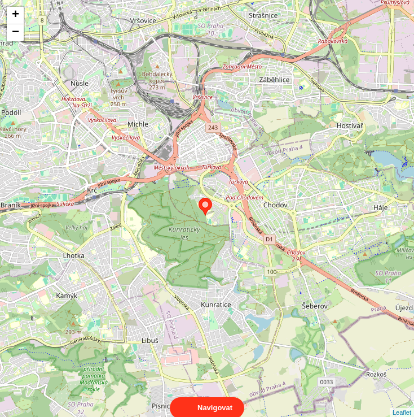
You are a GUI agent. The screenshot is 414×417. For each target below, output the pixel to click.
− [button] (15, 32)
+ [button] (15, 15)
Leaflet (402, 402)
